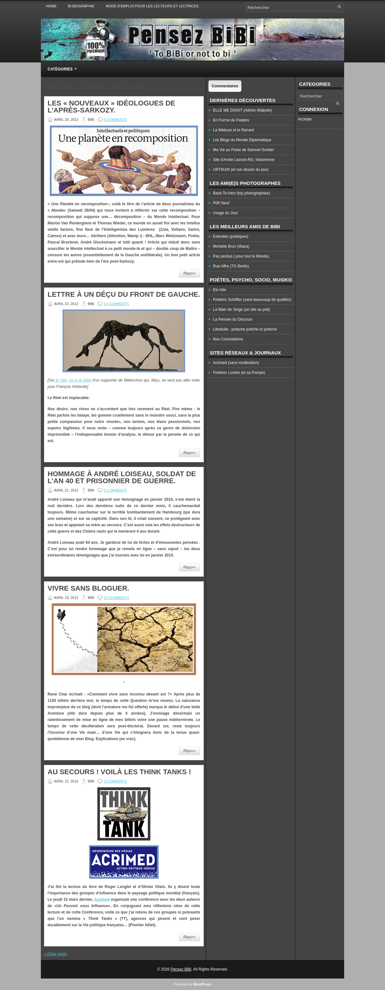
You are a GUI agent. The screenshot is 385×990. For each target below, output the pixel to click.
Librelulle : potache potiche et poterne (245, 329)
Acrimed (101, 899)
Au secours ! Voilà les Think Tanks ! (119, 772)
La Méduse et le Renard (233, 130)
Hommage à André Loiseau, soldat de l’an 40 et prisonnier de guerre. (122, 477)
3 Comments (115, 119)
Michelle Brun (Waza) (231, 246)
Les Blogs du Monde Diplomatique (242, 140)
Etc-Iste (219, 290)
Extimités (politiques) (230, 236)
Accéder (305, 119)
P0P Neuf (221, 203)
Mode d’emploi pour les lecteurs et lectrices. (153, 6)
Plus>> (189, 273)
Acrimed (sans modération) (236, 362)
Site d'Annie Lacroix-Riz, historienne (243, 159)
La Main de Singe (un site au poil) (241, 309)
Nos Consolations (228, 339)
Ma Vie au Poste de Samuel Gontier (243, 150)
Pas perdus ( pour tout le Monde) (241, 256)
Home (51, 6)
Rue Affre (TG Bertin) (231, 266)
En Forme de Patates (231, 120)
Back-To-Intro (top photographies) (241, 193)
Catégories (64, 66)
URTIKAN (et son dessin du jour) (241, 169)
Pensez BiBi (180, 969)
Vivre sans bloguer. (88, 588)
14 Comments (116, 304)
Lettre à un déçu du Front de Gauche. (124, 294)
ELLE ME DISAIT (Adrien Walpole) (242, 110)
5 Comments (115, 490)
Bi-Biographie (81, 6)
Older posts (55, 954)
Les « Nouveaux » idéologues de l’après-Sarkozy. (111, 106)
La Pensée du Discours (233, 319)
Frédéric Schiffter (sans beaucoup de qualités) (252, 299)
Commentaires (225, 86)
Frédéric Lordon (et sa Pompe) (239, 372)
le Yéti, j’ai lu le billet (73, 380)
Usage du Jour (225, 213)
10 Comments (116, 598)
